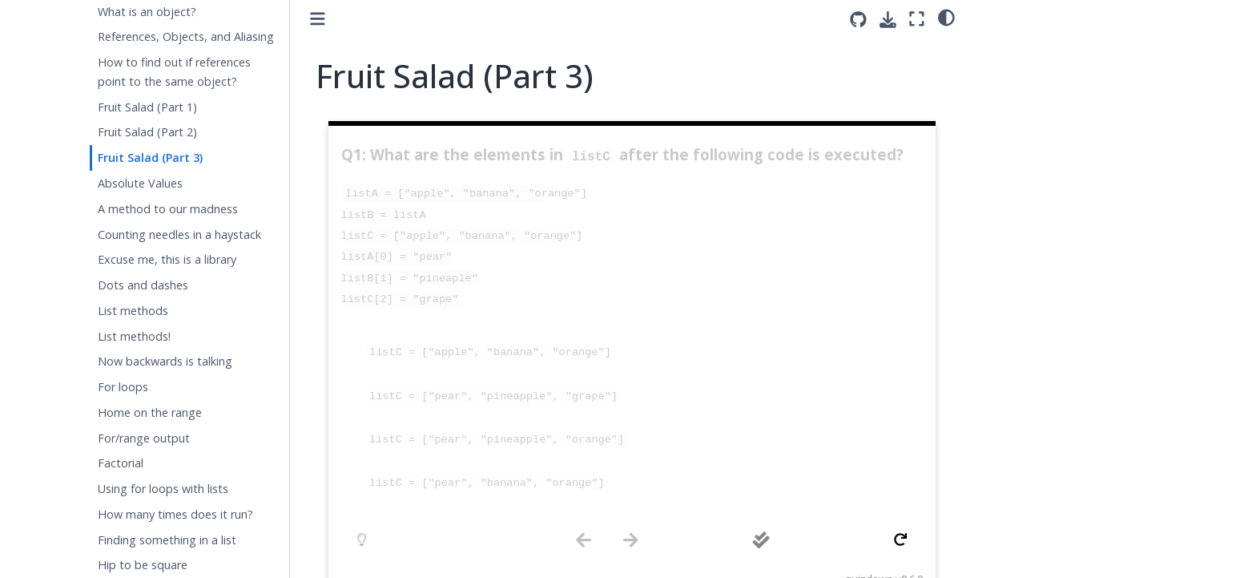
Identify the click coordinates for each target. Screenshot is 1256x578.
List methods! (134, 336)
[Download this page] (888, 19)
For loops (123, 386)
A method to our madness (168, 208)
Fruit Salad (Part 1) (147, 107)
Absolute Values (140, 183)
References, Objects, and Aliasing (186, 36)
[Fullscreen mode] (917, 18)
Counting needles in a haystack (179, 234)
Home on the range (150, 412)
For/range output (144, 438)
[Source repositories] (858, 19)
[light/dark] (946, 16)
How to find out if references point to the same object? (174, 72)
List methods (133, 310)
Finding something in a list (167, 540)
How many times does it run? (175, 514)
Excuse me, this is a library (167, 259)
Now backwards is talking (165, 361)
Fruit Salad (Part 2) (147, 131)
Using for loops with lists (163, 488)
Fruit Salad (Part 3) (150, 157)
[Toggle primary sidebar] (317, 18)
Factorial (120, 463)
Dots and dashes (143, 285)
